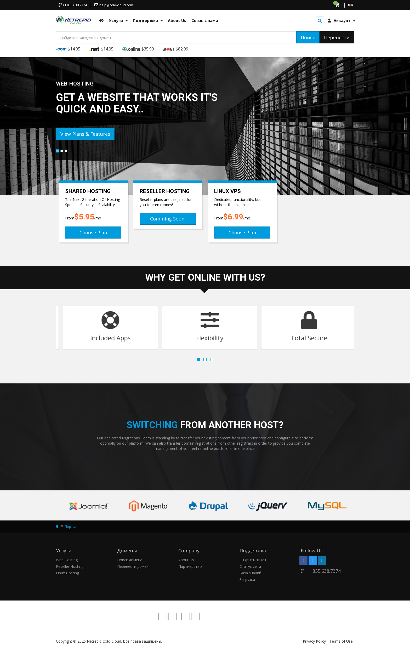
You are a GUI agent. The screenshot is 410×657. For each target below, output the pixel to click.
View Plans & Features (85, 134)
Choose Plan (93, 232)
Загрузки (247, 579)
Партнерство (190, 566)
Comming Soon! (167, 219)
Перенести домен (133, 566)
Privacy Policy (314, 641)
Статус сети (250, 566)
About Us (186, 559)
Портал (70, 526)
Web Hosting (67, 559)
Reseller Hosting (69, 566)
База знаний (250, 572)
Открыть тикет (253, 559)
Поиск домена (129, 559)
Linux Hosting (67, 572)
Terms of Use (341, 641)
